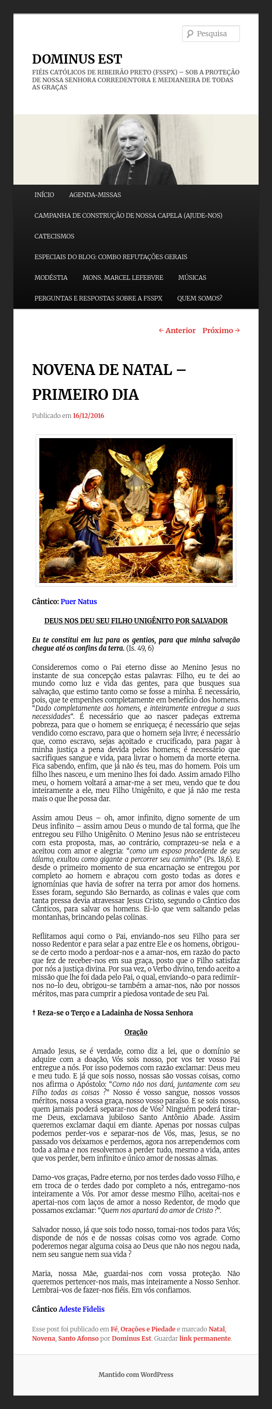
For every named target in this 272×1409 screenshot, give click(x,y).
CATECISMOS (54, 236)
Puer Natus (79, 601)
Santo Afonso (78, 1338)
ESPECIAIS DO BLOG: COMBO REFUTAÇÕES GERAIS (111, 257)
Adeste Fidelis (82, 1309)
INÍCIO (44, 195)
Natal (216, 1329)
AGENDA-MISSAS (95, 195)
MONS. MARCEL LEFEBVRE (123, 277)
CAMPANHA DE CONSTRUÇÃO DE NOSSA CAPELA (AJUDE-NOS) (128, 215)
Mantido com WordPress (135, 1374)
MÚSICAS (192, 277)
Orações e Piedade (147, 1329)
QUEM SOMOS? (199, 298)
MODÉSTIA (51, 277)
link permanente (205, 1338)
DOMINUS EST (77, 59)
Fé (114, 1329)
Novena (43, 1338)
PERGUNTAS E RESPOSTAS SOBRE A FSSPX (98, 298)
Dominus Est (131, 1338)
